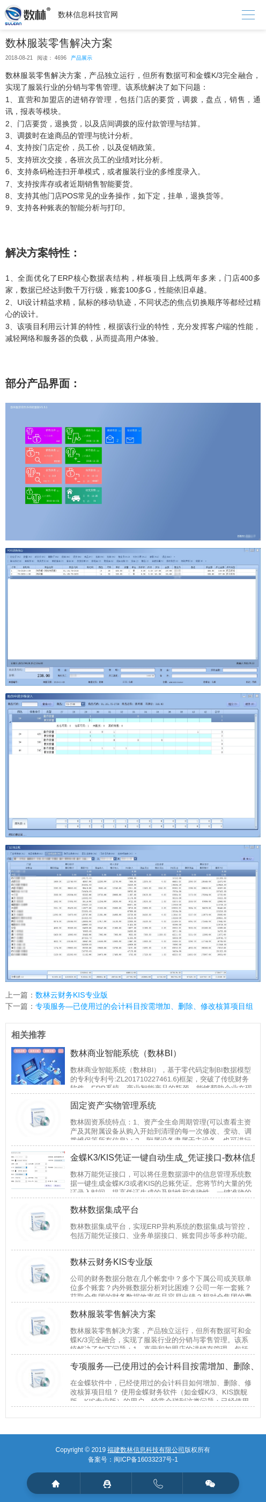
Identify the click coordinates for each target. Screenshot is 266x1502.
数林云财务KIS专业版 (71, 995)
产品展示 (81, 58)
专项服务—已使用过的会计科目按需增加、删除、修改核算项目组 (144, 1006)
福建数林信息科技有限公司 (145, 1450)
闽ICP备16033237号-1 (146, 1459)
